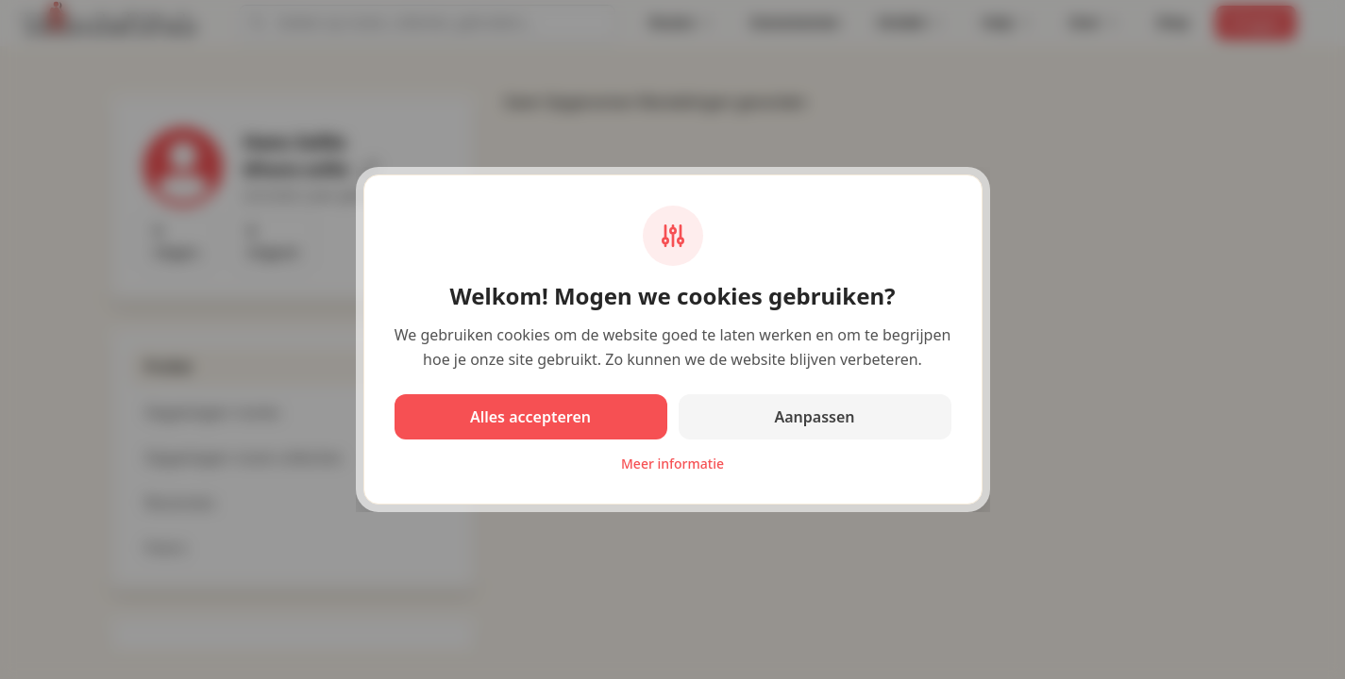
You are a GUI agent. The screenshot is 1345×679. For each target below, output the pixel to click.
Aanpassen (814, 416)
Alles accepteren (530, 416)
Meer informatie (672, 463)
